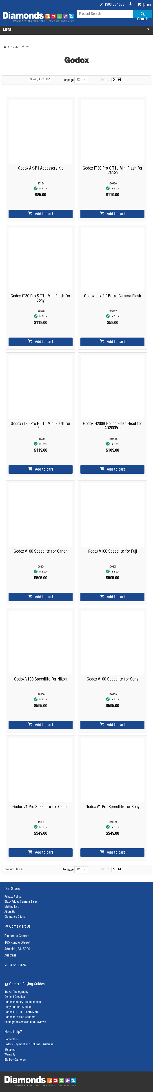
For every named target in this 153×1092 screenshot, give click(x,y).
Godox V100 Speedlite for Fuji (112, 551)
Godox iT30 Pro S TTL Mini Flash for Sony (40, 298)
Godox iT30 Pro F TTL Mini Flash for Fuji (40, 426)
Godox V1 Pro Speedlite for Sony (113, 807)
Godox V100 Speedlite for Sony (112, 679)
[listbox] (81, 80)
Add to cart (43, 214)
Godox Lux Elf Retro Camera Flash (112, 296)
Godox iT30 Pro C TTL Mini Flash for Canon (112, 170)
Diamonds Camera (16, 936)
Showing (40, 79)
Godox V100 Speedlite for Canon (40, 551)
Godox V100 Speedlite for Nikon (40, 679)
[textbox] (105, 14)
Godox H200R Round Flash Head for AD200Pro (112, 426)
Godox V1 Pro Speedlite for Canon (40, 807)
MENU (7, 30)
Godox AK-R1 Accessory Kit (40, 168)
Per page (68, 80)
